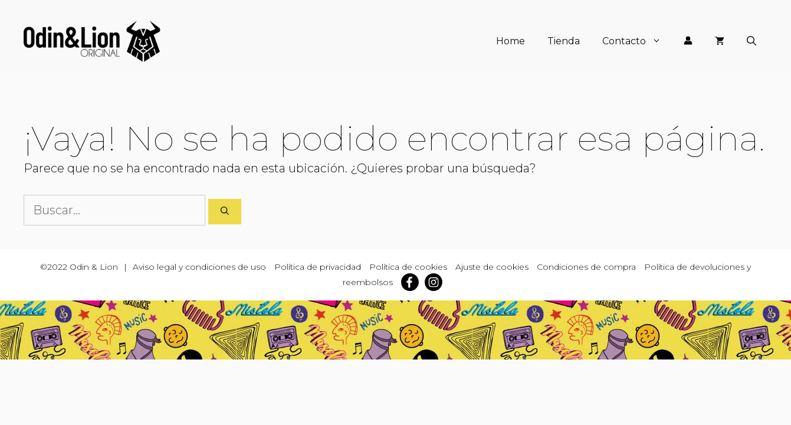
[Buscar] (224, 211)
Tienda (563, 41)
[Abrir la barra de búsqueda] (751, 41)
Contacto (637, 41)
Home (510, 41)
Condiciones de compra (586, 266)
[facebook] (413, 282)
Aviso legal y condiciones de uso (199, 266)
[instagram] (436, 282)
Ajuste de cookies (492, 266)
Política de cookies (408, 266)
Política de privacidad (317, 266)
